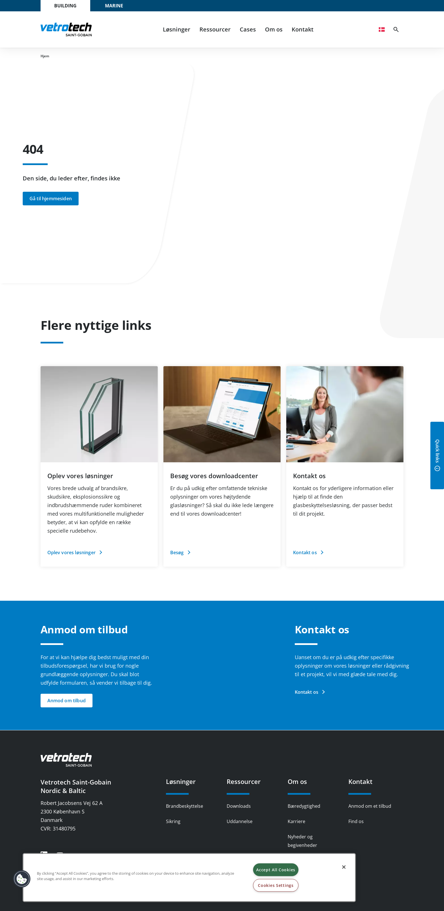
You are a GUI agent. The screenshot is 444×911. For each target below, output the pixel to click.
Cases (248, 29)
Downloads (239, 806)
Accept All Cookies (275, 869)
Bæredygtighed (304, 806)
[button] (22, 879)
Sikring (173, 821)
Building (65, 6)
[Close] (344, 867)
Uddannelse (239, 821)
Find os (356, 821)
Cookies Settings (276, 885)
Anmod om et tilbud (369, 806)
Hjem (45, 56)
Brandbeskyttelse (184, 806)
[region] (189, 877)
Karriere (296, 821)
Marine (114, 6)
